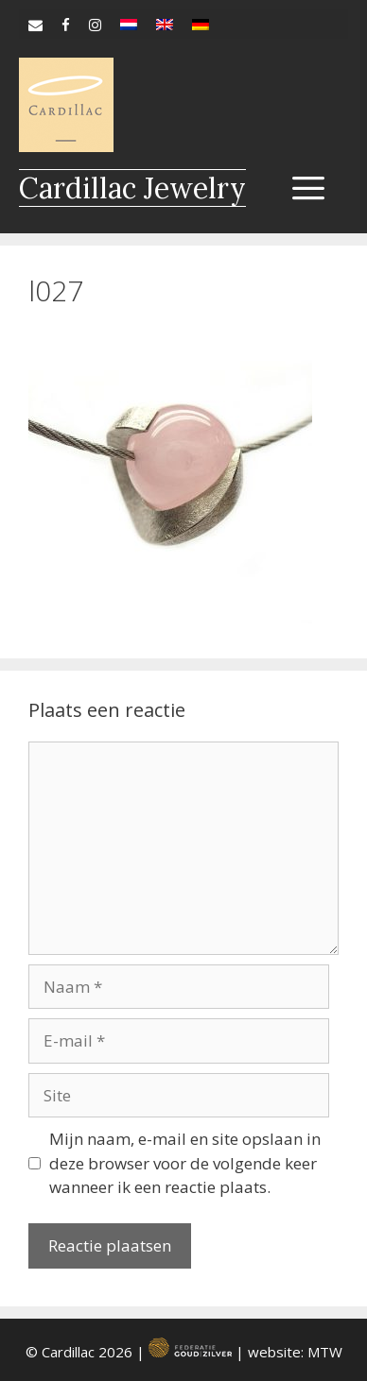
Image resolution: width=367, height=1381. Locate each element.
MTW (324, 1351)
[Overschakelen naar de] (200, 19)
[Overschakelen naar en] (165, 19)
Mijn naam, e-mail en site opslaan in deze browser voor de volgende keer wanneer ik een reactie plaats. (185, 1163)
